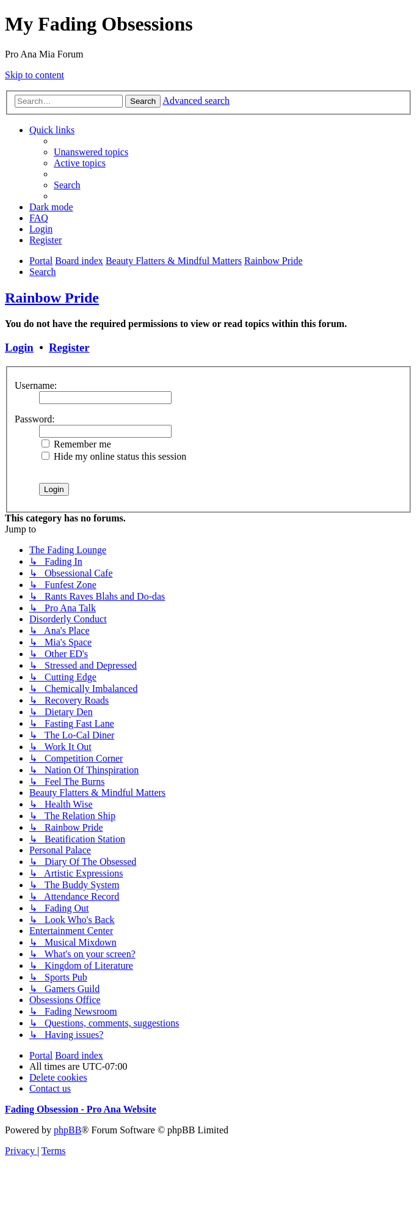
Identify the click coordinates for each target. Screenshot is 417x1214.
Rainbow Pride (52, 298)
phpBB (67, 1130)
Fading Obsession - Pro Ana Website (80, 1109)
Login (19, 347)
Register (69, 347)
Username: (36, 385)
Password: (35, 419)
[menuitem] (91, 152)
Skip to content (34, 75)
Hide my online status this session (114, 456)
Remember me (76, 444)
